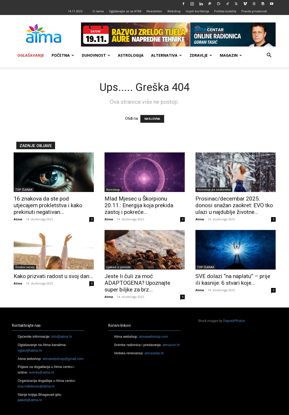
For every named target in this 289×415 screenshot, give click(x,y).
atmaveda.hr (154, 353)
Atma (18, 219)
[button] (269, 55)
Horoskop (113, 189)
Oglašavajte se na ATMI (125, 11)
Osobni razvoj (24, 267)
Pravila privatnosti (254, 11)
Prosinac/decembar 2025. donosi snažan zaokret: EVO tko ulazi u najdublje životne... (234, 205)
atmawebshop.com (153, 337)
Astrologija (131, 55)
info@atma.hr (61, 337)
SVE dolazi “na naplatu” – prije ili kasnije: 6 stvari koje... (232, 279)
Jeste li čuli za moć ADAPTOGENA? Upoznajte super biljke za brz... (137, 283)
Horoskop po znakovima (214, 189)
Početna (63, 55)
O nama (98, 11)
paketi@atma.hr (30, 400)
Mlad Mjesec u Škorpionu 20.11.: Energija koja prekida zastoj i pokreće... (139, 205)
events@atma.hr (42, 372)
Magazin (231, 55)
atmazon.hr (171, 345)
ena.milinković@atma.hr (36, 386)
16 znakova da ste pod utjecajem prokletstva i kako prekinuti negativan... (48, 205)
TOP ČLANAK (23, 189)
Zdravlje (201, 55)
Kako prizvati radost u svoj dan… (53, 276)
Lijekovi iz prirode (118, 267)
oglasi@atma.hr (30, 350)
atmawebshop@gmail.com (63, 359)
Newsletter (154, 11)
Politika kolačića (225, 11)
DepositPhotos (234, 321)
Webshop (174, 11)
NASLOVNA (152, 119)
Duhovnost (96, 55)
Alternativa (166, 55)
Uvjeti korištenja (197, 11)
